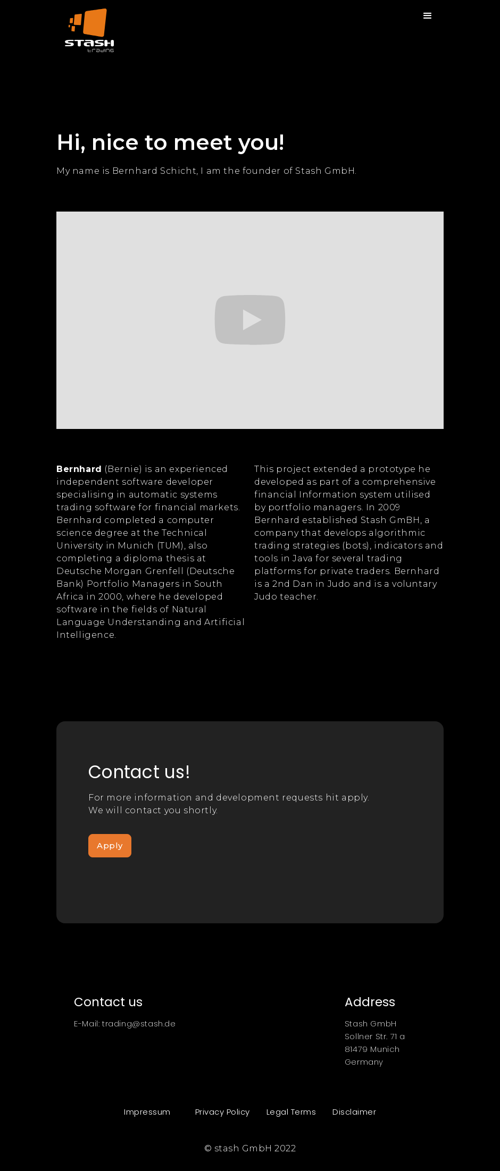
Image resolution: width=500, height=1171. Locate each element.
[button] (428, 16)
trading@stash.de (139, 1023)
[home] (85, 26)
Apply (110, 845)
